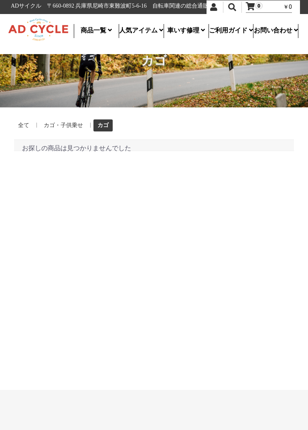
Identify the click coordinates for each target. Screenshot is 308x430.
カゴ (103, 125)
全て (23, 125)
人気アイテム (141, 30)
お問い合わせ (276, 30)
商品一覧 (96, 30)
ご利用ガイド (231, 30)
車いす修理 (186, 30)
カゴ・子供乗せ (63, 125)
